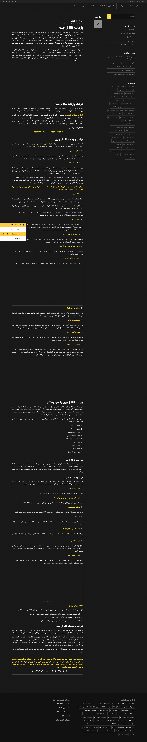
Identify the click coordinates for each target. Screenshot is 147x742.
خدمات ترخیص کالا (63, 712)
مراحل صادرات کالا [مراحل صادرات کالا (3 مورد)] (130, 141)
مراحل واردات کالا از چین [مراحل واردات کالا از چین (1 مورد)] (128, 144)
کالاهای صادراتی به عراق (128, 33)
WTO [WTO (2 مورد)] (133, 86)
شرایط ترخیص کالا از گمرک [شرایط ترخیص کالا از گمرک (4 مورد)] (128, 103)
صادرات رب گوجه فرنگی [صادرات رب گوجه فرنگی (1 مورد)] (116, 114)
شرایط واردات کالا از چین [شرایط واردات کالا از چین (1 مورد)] (116, 107)
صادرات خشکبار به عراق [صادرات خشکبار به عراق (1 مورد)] (129, 114)
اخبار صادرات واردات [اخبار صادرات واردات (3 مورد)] (125, 86)
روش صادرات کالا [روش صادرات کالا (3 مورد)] (130, 100)
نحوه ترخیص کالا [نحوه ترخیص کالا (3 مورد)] (130, 147)
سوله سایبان (131, 29)
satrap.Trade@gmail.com (14, 234)
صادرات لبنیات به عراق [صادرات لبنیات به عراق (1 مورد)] (113, 117)
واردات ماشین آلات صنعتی (127, 44)
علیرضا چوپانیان (61, 24)
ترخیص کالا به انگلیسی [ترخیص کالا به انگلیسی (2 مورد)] (118, 93)
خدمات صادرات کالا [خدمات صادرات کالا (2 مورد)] (130, 97)
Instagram (19, 238)
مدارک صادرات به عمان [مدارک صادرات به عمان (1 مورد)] (129, 134)
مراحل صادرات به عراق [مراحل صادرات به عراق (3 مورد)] (129, 137)
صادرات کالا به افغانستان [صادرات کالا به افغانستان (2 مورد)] (121, 127)
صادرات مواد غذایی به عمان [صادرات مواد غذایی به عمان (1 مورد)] (128, 124)
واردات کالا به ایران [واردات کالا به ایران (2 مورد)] (130, 158)
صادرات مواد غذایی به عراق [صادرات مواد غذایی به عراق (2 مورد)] (128, 120)
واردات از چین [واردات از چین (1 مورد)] (113, 151)
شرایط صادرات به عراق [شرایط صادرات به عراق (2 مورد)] (115, 103)
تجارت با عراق (131, 37)
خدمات (72, 24)
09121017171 (18, 225)
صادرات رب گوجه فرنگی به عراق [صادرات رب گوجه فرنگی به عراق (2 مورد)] (127, 117)
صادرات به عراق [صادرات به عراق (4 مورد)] (111, 110)
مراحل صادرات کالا (119, 74)
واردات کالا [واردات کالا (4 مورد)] (117, 154)
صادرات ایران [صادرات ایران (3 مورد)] (120, 110)
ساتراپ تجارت (131, 63)
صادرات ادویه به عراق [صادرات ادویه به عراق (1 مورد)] (129, 110)
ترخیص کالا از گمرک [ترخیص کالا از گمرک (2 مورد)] (129, 93)
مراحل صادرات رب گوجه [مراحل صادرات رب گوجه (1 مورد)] (117, 137)
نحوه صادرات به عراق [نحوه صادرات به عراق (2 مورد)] (120, 147)
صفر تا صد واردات (44, 659)
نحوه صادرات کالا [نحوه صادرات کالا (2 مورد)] (130, 151)
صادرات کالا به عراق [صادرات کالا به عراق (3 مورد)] (130, 130)
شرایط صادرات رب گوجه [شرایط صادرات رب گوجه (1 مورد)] (129, 107)
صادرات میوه (131, 41)
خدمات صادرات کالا (63, 704)
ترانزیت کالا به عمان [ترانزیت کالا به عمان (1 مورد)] (129, 90)
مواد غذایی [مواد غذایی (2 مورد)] (119, 144)
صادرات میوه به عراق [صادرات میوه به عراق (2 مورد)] (115, 124)
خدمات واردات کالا (64, 708)
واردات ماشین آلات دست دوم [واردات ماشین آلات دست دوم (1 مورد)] (127, 154)
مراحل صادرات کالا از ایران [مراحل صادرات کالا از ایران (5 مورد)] (118, 141)
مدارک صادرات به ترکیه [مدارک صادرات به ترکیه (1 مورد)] (119, 130)
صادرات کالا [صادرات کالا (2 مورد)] (131, 127)
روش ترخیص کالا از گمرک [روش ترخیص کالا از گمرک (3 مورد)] (118, 97)
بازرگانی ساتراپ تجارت (74, 115)
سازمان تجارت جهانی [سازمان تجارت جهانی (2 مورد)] (120, 100)
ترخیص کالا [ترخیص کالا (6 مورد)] (121, 90)
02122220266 (18, 229)
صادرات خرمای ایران (118, 63)
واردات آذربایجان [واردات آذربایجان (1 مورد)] (121, 151)
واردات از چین (77, 20)
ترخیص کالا (66, 716)
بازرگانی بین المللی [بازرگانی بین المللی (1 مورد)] (115, 86)
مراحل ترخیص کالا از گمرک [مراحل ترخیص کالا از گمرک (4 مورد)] (116, 134)
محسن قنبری (131, 66)
